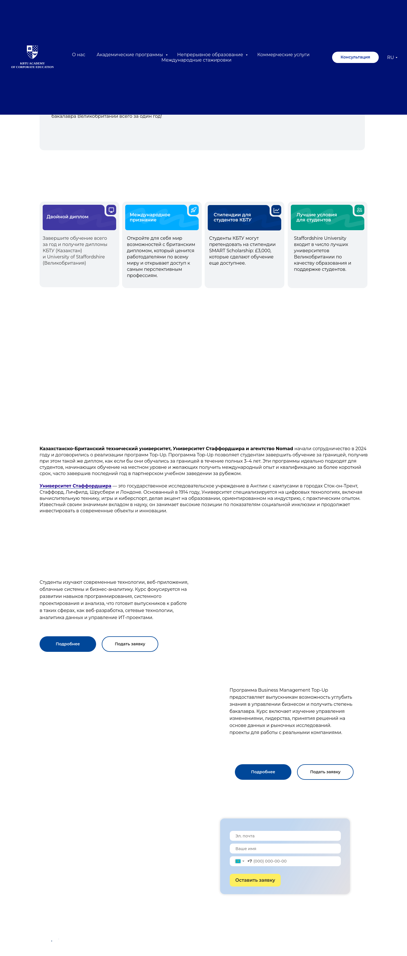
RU (390, 57)
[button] (68, 644)
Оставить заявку (255, 880)
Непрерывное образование (210, 54)
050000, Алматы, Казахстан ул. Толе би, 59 (181, 938)
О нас (78, 54)
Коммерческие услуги (283, 54)
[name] (285, 848)
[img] (201, 381)
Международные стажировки (196, 60)
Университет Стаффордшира (75, 486)
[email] (285, 836)
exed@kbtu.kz (162, 927)
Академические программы (130, 54)
